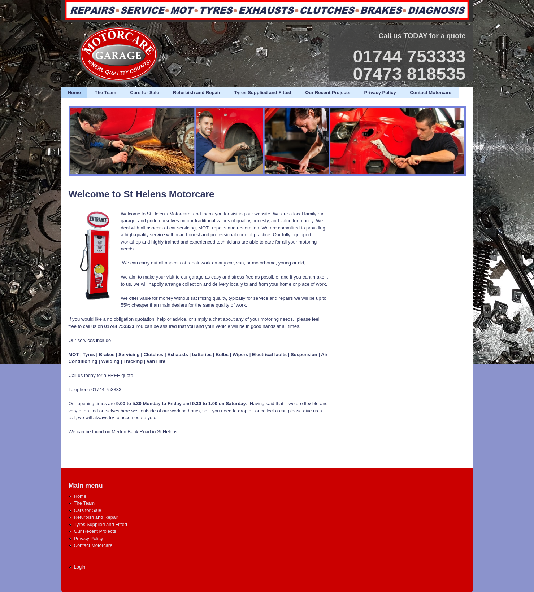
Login (80, 567)
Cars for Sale (144, 92)
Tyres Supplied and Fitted (262, 92)
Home (74, 92)
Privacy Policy (380, 92)
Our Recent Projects (327, 92)
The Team (105, 92)
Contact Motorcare (430, 92)
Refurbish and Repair (196, 92)
